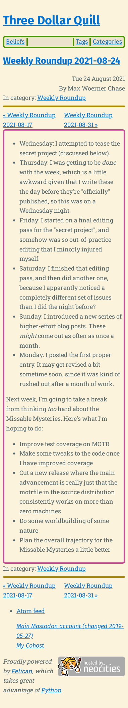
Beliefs (15, 41)
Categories (107, 41)
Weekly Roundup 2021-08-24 (61, 60)
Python (51, 690)
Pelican (21, 671)
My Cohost (30, 645)
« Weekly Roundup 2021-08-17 (29, 120)
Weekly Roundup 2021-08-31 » (88, 120)
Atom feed (30, 611)
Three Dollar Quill (51, 20)
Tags (82, 41)
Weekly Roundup (61, 98)
